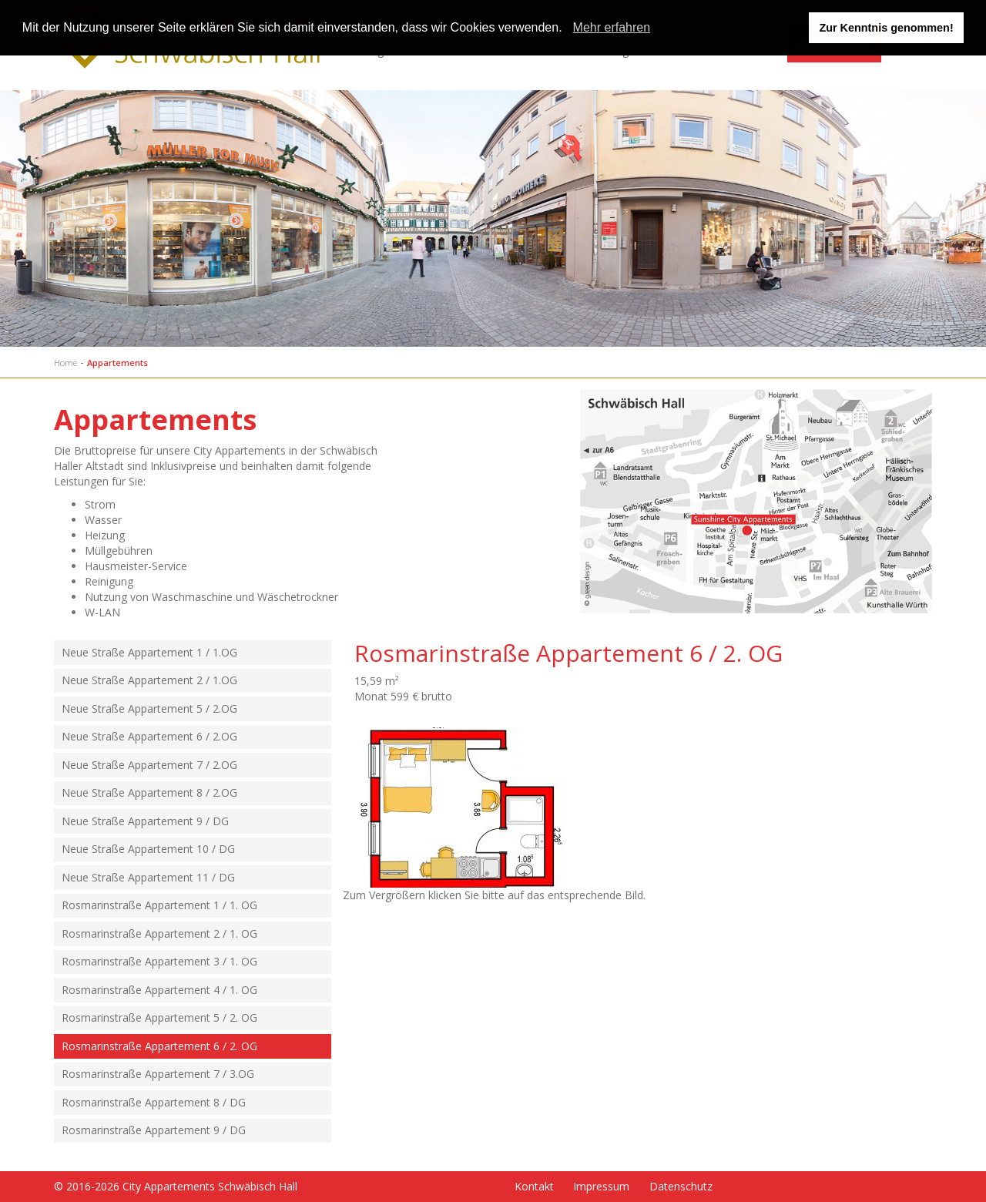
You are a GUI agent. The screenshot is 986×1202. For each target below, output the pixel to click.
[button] (567, 28)
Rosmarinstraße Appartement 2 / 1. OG (159, 933)
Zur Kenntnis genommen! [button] (886, 28)
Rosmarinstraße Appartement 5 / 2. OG (159, 1017)
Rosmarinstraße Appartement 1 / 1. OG (159, 905)
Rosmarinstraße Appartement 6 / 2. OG (159, 1046)
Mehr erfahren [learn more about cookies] (612, 27)
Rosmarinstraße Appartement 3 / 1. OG (159, 961)
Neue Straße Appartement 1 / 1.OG (149, 652)
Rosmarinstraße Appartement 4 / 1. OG (159, 989)
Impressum (601, 1186)
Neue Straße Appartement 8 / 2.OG (149, 792)
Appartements (117, 362)
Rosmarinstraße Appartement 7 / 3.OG (158, 1073)
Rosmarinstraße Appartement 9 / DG (154, 1130)
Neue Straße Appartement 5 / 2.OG (149, 708)
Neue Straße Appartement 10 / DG (148, 848)
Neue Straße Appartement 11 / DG (148, 877)
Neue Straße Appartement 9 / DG (145, 821)
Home (65, 362)
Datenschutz (681, 1186)
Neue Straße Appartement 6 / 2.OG (149, 736)
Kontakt (534, 1186)
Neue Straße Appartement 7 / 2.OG (149, 764)
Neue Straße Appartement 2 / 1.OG (149, 680)
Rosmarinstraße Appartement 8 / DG (154, 1102)
